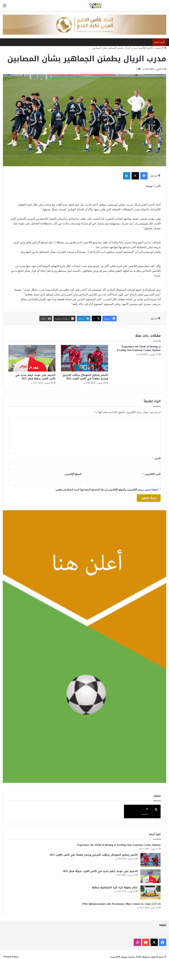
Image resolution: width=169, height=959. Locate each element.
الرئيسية (160, 48)
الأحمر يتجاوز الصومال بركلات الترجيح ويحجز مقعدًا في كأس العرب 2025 (85, 377)
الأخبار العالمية (146, 48)
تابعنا (162, 920)
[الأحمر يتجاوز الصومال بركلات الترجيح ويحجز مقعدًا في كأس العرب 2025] (84, 358)
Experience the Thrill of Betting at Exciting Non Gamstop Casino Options (139, 348)
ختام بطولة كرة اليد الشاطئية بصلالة (115, 883)
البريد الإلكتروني (152, 474)
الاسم (157, 458)
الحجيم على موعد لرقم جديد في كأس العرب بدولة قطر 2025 (35, 377)
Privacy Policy (11, 952)
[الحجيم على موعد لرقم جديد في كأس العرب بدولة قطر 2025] (31, 358)
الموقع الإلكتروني (72, 474)
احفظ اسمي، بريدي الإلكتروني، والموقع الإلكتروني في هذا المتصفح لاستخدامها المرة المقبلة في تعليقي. (106, 489)
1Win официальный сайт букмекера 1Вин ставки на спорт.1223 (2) (121, 899)
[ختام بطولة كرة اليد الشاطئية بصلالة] (150, 888)
